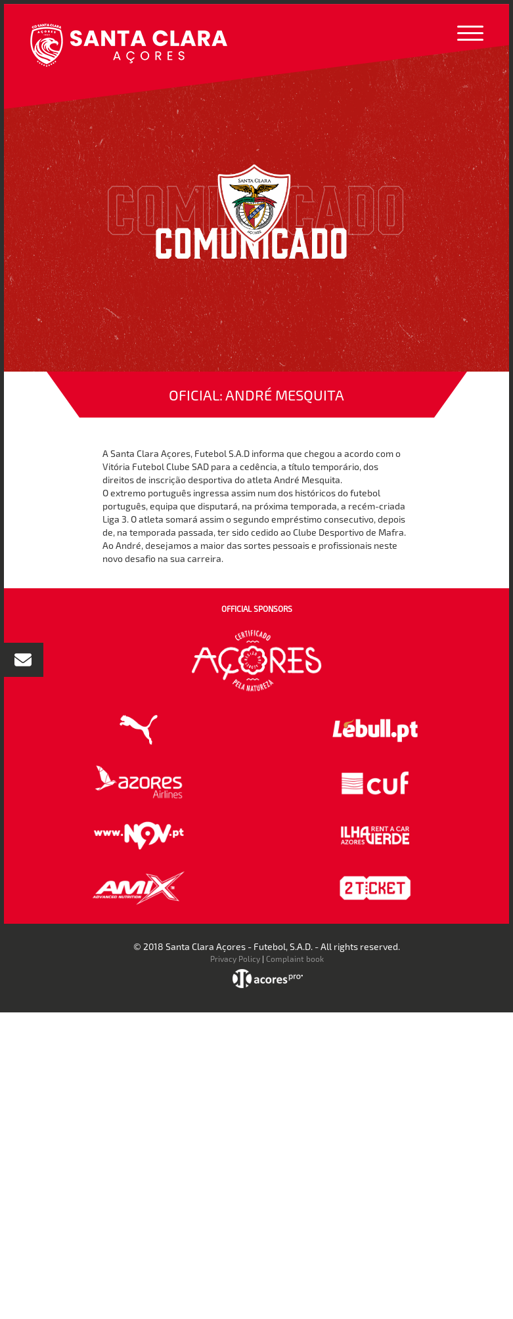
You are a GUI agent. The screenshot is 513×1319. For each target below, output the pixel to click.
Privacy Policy (235, 958)
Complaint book (295, 958)
